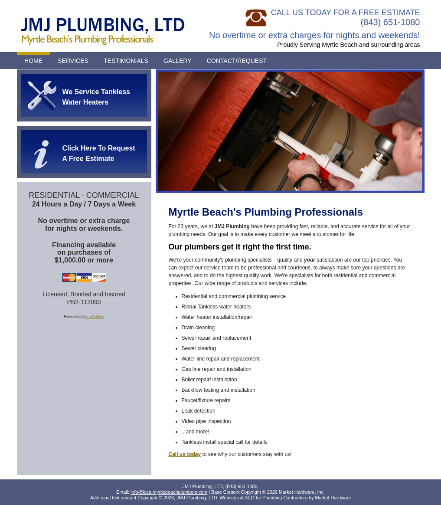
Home (33, 60)
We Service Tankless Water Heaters (96, 97)
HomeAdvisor (93, 316)
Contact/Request (237, 60)
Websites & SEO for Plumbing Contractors (263, 497)
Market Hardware (333, 497)
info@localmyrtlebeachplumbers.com (169, 492)
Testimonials (126, 60)
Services (73, 60)
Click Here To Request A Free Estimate (98, 153)
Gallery (177, 60)
